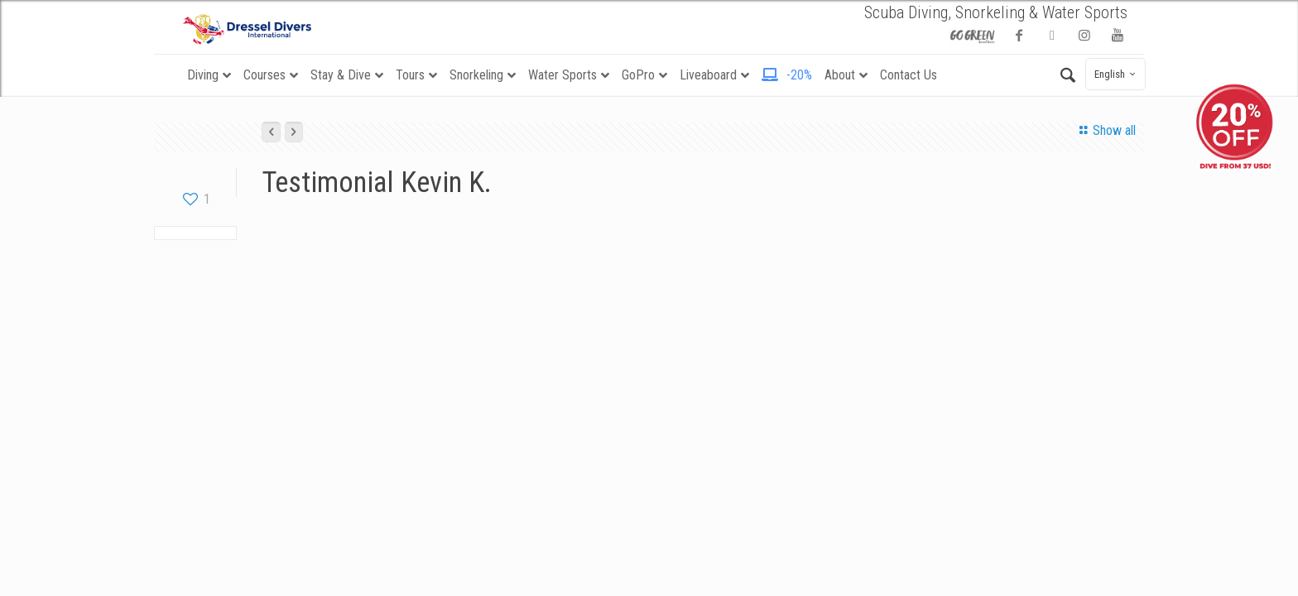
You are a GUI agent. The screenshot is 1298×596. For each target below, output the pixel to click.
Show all (1104, 130)
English (1117, 74)
